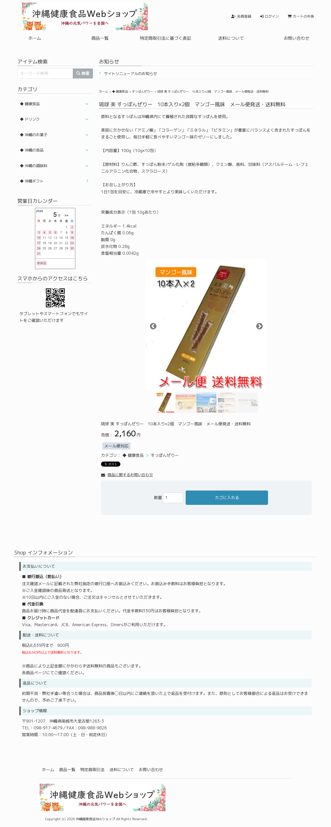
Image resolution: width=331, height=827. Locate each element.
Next (258, 325)
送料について (231, 38)
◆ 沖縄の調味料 (33, 165)
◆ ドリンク (30, 119)
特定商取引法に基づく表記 (165, 38)
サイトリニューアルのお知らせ (130, 73)
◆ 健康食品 (120, 91)
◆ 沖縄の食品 (32, 150)
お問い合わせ (296, 38)
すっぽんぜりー (142, 91)
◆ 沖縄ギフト (32, 181)
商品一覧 (100, 38)
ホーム (34, 38)
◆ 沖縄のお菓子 (33, 134)
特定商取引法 (92, 769)
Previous (151, 325)
